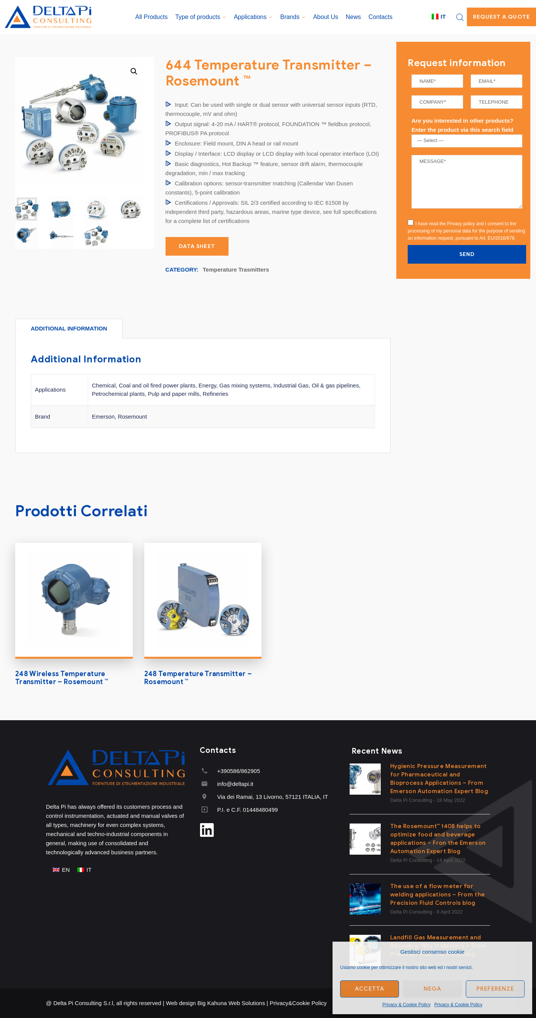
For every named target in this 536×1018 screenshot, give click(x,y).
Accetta (369, 988)
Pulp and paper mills (174, 393)
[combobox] (466, 140)
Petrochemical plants (118, 393)
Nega (432, 988)
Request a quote (501, 17)
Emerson (103, 416)
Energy (207, 385)
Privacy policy (461, 223)
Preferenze (495, 988)
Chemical (104, 385)
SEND (467, 254)
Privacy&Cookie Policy (298, 1003)
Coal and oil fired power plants (157, 385)
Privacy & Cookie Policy (406, 1004)
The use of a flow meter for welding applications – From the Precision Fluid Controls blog (437, 894)
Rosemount (132, 416)
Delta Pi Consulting (411, 800)
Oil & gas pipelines (335, 385)
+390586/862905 (238, 771)
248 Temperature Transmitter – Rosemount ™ (198, 678)
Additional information (69, 328)
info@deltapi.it (235, 784)
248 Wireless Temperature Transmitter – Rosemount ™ (61, 678)
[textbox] (468, 140)
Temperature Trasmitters (236, 269)
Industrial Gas (291, 385)
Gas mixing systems (244, 385)
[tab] (69, 328)
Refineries (216, 393)
